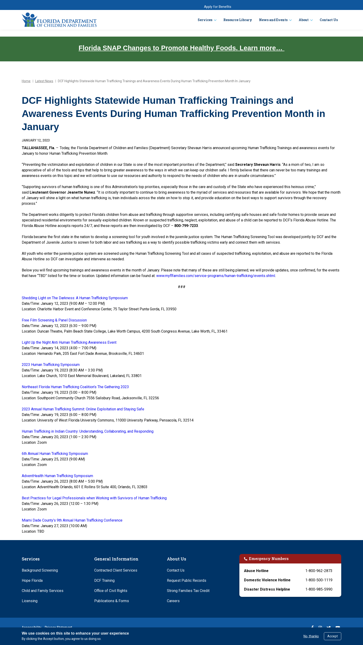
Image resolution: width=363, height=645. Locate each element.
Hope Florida (32, 580)
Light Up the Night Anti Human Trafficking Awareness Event (69, 342)
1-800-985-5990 (318, 589)
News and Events (273, 20)
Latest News (44, 81)
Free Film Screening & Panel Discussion (54, 320)
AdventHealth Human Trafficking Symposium (57, 476)
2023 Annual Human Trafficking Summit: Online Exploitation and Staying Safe (83, 409)
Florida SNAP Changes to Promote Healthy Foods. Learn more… (181, 48)
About (304, 20)
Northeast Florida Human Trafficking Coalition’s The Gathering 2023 (75, 387)
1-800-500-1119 (318, 580)
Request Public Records (186, 580)
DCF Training (104, 580)
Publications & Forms (111, 601)
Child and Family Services (42, 590)
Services (205, 20)
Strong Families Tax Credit (188, 590)
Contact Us (329, 20)
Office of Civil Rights (110, 590)
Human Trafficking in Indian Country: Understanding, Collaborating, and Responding (87, 431)
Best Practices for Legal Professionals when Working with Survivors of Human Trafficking (94, 498)
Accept (332, 636)
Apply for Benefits (217, 7)
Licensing (30, 601)
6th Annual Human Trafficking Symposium (55, 453)
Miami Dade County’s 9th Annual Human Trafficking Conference (72, 520)
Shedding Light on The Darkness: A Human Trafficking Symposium (75, 298)
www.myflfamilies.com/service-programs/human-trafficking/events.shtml (215, 276)
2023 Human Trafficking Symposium (51, 364)
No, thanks (311, 636)
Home (26, 81)
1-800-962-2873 (318, 571)
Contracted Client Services (115, 570)
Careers (173, 601)
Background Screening (40, 570)
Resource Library (237, 20)
